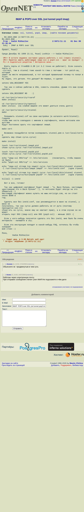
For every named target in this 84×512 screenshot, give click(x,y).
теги (78, 6)
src (36, 28)
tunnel (29, 33)
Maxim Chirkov (76, 419)
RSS (79, 312)
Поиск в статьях (28, 28)
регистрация (66, 1)
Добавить (55, 422)
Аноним (9, 317)
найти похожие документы (64, 33)
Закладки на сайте (10, 419)
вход (58, 1)
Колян (9, 328)
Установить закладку (46, 28)
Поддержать (66, 422)
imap (44, 33)
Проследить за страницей (13, 422)
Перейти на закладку (63, 28)
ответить (31, 317)
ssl (22, 33)
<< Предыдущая (8, 28)
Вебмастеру (78, 422)
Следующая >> (77, 28)
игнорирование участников (60, 340)
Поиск (73, 6)
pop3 (37, 33)
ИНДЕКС (18, 28)
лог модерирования (76, 340)
